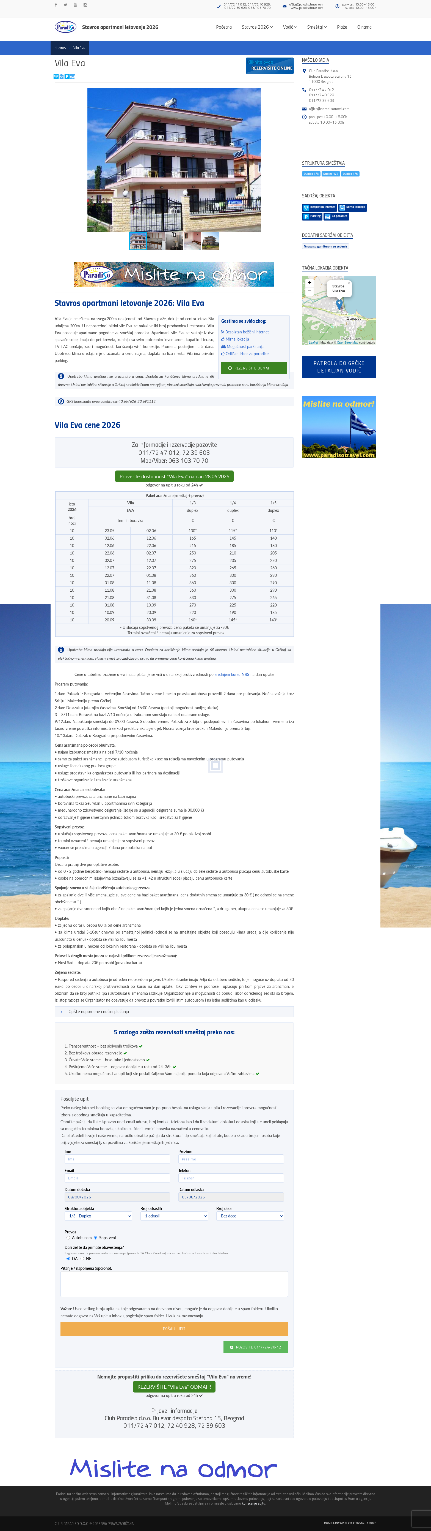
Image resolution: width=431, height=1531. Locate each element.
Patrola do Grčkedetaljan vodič (339, 366)
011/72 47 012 (321, 89)
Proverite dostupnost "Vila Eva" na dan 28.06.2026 (174, 476)
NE (88, 1258)
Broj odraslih (151, 1208)
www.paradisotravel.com (307, 7)
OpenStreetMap (347, 342)
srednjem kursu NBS (232, 674)
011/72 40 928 (321, 94)
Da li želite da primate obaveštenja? (94, 1247)
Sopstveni (107, 1237)
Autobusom (82, 1237)
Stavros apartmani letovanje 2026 (120, 27)
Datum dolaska (77, 1189)
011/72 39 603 (321, 100)
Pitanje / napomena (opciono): (86, 1268)
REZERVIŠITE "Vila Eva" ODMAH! (174, 1387)
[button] (288, 93)
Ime (68, 1151)
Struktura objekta (79, 1208)
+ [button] (309, 283)
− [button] (309, 291)
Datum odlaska (191, 1189)
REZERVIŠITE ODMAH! (250, 368)
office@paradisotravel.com (306, 4)
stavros (60, 47)
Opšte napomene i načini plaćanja (99, 1011)
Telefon (184, 1170)
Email (69, 1170)
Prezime (185, 1151)
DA (75, 1258)
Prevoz (70, 1232)
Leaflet (313, 342)
